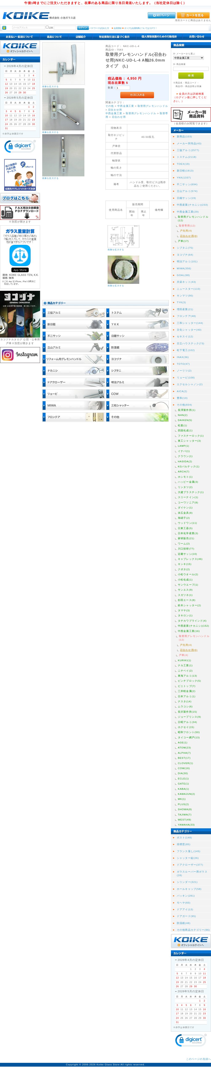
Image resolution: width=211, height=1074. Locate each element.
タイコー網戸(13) (189, 737)
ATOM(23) (184, 747)
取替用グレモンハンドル (153, 106)
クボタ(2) (184, 569)
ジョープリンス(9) (189, 716)
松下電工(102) (186, 350)
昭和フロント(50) (189, 732)
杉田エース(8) (186, 600)
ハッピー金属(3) (188, 481)
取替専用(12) (187, 225)
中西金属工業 (125, 106)
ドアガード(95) (186, 916)
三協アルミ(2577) (188, 150)
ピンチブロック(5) (189, 680)
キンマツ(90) (185, 295)
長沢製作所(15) (187, 711)
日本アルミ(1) (186, 696)
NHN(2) (183, 415)
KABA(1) (183, 788)
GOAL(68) (183, 275)
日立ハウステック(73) (190, 343)
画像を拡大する (50, 86)
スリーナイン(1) (188, 497)
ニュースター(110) (188, 288)
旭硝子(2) (184, 517)
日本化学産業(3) (188, 533)
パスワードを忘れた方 (99, 28)
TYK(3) (181, 302)
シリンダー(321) (187, 882)
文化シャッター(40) (189, 329)
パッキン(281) (186, 895)
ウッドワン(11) (187, 523)
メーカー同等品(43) (189, 143)
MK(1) (182, 799)
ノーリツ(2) (184, 370)
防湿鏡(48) (184, 923)
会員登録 (118, 28)
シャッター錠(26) (188, 858)
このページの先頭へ (198, 1059)
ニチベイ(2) (185, 670)
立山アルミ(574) (187, 191)
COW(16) (184, 768)
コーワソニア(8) (188, 502)
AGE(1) (183, 742)
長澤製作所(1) (186, 410)
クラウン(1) (185, 456)
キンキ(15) (185, 564)
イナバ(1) (184, 451)
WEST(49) (184, 819)
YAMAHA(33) (186, 824)
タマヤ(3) (184, 610)
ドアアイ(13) (185, 909)
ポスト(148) (184, 837)
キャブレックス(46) (190, 559)
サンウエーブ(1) (188, 584)
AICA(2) (182, 391)
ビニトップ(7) (186, 686)
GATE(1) (183, 783)
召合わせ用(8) (188, 236)
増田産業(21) (185, 309)
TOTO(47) (183, 363)
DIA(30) (183, 773)
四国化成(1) (185, 430)
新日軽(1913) (185, 170)
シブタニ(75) (185, 247)
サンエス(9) (185, 589)
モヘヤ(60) (184, 902)
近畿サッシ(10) (187, 553)
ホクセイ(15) (186, 727)
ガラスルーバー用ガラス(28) (192, 873)
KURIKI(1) (184, 660)
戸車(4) (183, 655)
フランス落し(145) (188, 851)
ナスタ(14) (185, 701)
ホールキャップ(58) (189, 889)
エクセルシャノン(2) (190, 384)
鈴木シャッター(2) (189, 605)
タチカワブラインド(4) (192, 620)
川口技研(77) (186, 548)
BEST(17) (184, 757)
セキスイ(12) (185, 336)
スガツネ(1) (185, 595)
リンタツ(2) (185, 487)
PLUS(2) (183, 804)
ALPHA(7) (184, 752)
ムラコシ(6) (185, 706)
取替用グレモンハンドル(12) (193, 218)
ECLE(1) (183, 778)
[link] (20, 147)
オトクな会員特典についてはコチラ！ (140, 28)
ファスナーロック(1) (191, 435)
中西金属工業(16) (189, 631)
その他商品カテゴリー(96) (193, 929)
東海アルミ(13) (187, 675)
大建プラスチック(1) (191, 492)
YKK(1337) (184, 177)
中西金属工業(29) (188, 211)
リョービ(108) (186, 377)
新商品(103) (184, 136)
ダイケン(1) (185, 507)
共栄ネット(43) (186, 281)
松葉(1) (182, 425)
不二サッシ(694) (187, 184)
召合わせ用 (115, 109)
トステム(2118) (186, 157)
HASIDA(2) (185, 461)
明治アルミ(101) (187, 261)
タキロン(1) (185, 615)
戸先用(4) (186, 230)
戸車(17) (183, 241)
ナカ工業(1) (185, 665)
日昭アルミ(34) (187, 722)
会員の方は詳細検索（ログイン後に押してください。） (190, 97)
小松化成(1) (185, 579)
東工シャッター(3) (189, 440)
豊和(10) (182, 398)
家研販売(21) (186, 538)
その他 (110, 106)
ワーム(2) (184, 543)
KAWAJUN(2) (186, 793)
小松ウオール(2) (188, 574)
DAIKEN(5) (185, 420)
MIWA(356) (184, 268)
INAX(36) (183, 357)
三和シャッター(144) (190, 323)
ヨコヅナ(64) (185, 254)
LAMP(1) (183, 445)
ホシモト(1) (185, 476)
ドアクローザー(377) (190, 864)
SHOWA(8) (185, 809)
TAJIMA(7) (185, 814)
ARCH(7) (183, 471)
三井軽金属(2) (186, 691)
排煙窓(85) (184, 844)
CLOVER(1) (185, 763)
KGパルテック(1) (189, 466)
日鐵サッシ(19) (186, 198)
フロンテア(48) (186, 316)
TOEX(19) (183, 163)
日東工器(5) (185, 528)
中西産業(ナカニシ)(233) (192, 204)
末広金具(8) (185, 512)
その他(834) (184, 404)
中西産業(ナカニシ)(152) (193, 625)
